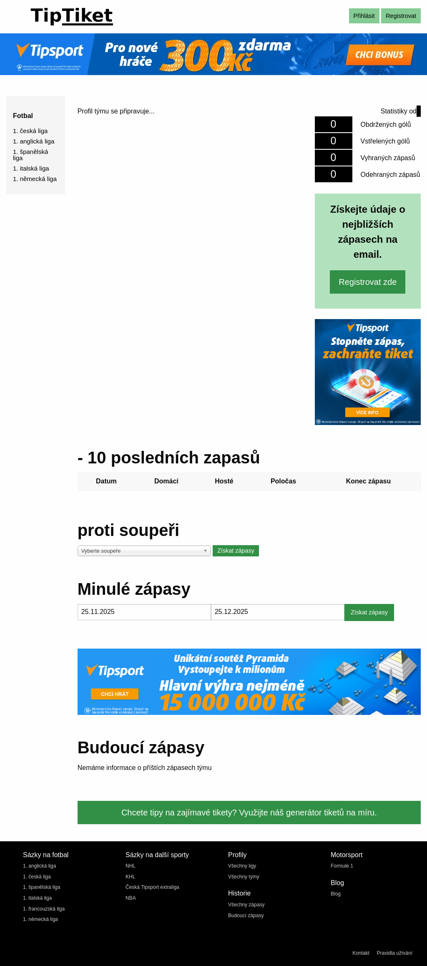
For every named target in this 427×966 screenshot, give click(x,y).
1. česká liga (30, 130)
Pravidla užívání (394, 953)
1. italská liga (31, 168)
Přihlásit (364, 16)
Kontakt (360, 953)
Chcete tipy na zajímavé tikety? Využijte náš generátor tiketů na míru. (249, 812)
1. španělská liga (30, 154)
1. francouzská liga (44, 909)
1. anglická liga (33, 141)
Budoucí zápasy (246, 915)
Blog (336, 894)
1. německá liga (35, 178)
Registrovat (401, 16)
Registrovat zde (368, 282)
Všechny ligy (242, 866)
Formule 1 (342, 866)
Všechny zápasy (246, 905)
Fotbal (23, 115)
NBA (131, 898)
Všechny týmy (243, 877)
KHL (130, 877)
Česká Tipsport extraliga (152, 887)
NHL (131, 866)
